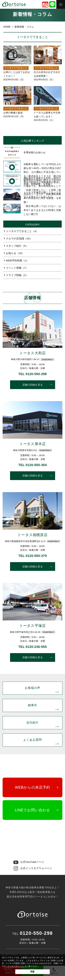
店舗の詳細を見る (32, 384)
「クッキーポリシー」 (15, 966)
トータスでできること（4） (22, 231)
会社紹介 (32, 722)
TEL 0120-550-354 (32, 465)
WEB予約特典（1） (17, 260)
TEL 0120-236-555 (32, 647)
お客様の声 (32, 688)
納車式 (32, 705)
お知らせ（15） (15, 253)
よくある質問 (32, 739)
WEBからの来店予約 (32, 787)
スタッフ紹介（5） (17, 245)
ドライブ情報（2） (17, 275)
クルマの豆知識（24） (19, 238)
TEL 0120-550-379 (32, 556)
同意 (32, 971)
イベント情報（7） (17, 267)
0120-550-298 (32, 835)
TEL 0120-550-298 (32, 374)
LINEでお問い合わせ (32, 810)
